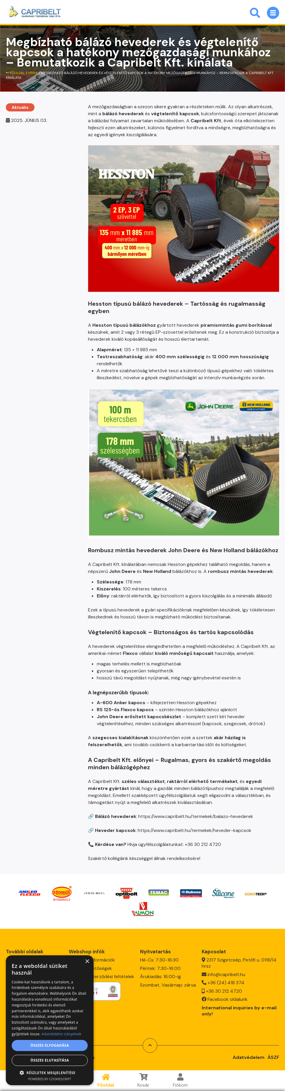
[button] (50, 1072)
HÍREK (33, 73)
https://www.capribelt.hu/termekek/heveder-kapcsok (194, 830)
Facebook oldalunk (228, 997)
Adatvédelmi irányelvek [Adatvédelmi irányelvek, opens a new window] (61, 1033)
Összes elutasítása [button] (49, 1060)
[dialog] (50, 1020)
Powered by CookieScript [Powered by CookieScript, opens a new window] (49, 1079)
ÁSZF (273, 1055)
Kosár (143, 1080)
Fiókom (180, 1080)
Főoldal (105, 1080)
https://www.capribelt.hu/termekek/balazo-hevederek (195, 816)
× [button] (87, 961)
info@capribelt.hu (226, 972)
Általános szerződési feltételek (101, 974)
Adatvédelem (249, 1055)
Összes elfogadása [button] (49, 1045)
